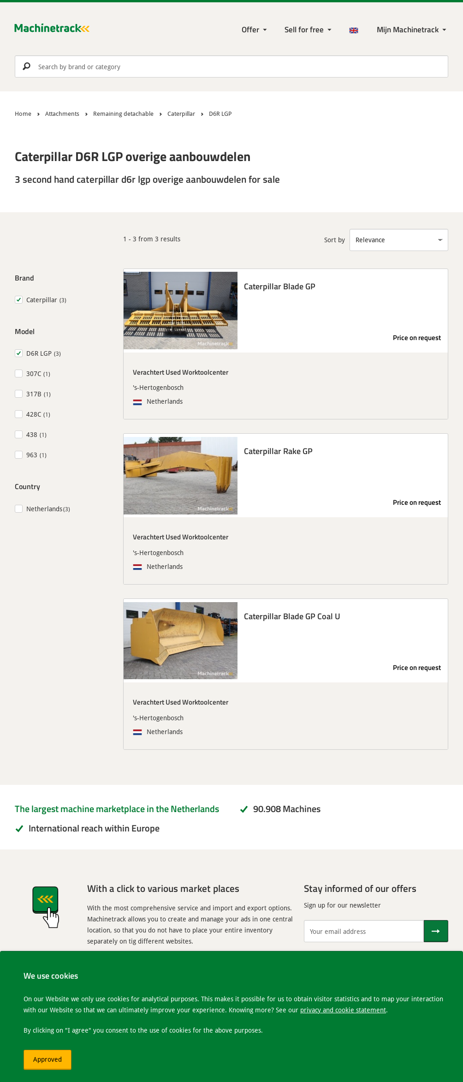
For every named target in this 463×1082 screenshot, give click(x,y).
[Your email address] (364, 931)
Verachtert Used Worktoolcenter (180, 372)
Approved (47, 1059)
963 (31, 454)
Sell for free (304, 29)
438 (31, 434)
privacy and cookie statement (343, 1009)
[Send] (436, 931)
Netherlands (44, 508)
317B (34, 393)
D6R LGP (39, 353)
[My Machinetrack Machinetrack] (412, 29)
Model (25, 331)
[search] (231, 66)
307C (33, 373)
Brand (24, 277)
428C (33, 414)
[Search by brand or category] (231, 66)
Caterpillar (41, 299)
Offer (250, 29)
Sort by (334, 239)
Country (27, 486)
